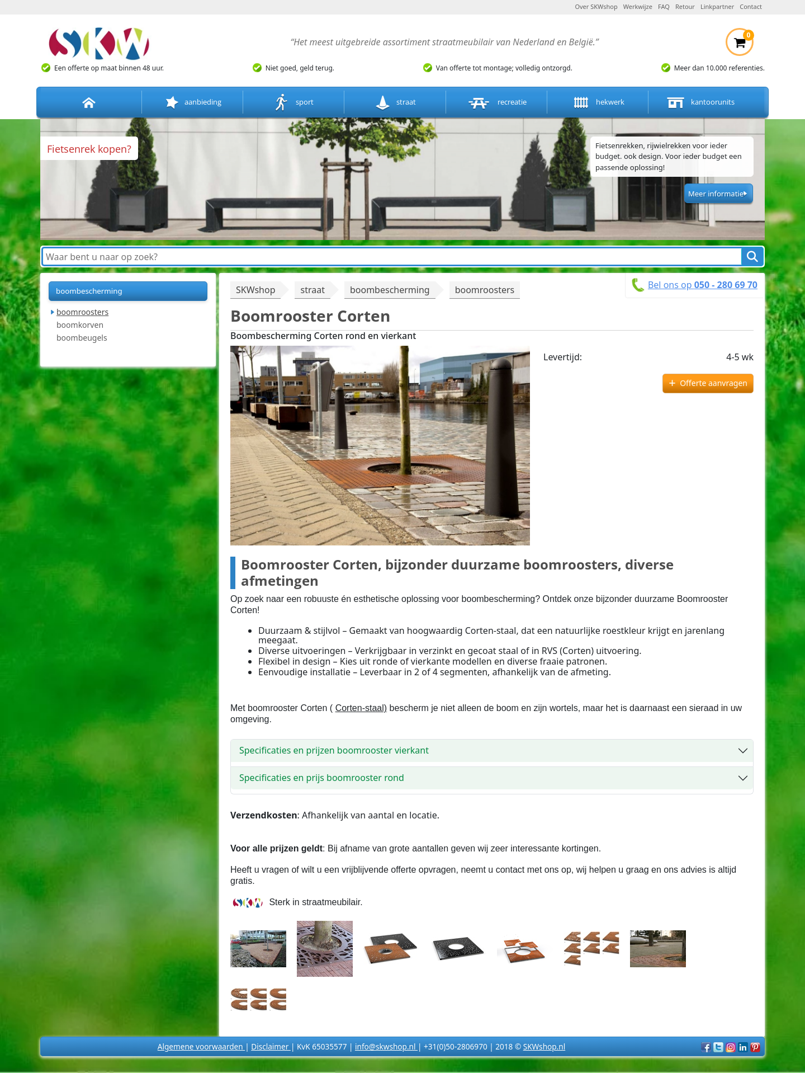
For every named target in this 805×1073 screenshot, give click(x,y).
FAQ (664, 6)
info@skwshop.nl (386, 1046)
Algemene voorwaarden (201, 1046)
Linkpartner (717, 6)
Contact (751, 6)
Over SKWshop (596, 6)
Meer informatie (716, 194)
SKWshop (255, 290)
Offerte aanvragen (713, 383)
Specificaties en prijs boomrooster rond (321, 777)
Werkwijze (637, 6)
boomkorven (79, 324)
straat (395, 102)
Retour (685, 6)
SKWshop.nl (544, 1046)
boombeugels (81, 337)
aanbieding (192, 102)
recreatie (496, 102)
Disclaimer (271, 1046)
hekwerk (597, 102)
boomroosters (82, 312)
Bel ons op (702, 285)
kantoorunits (699, 102)
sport (294, 102)
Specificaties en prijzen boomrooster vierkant (334, 750)
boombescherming (89, 291)
